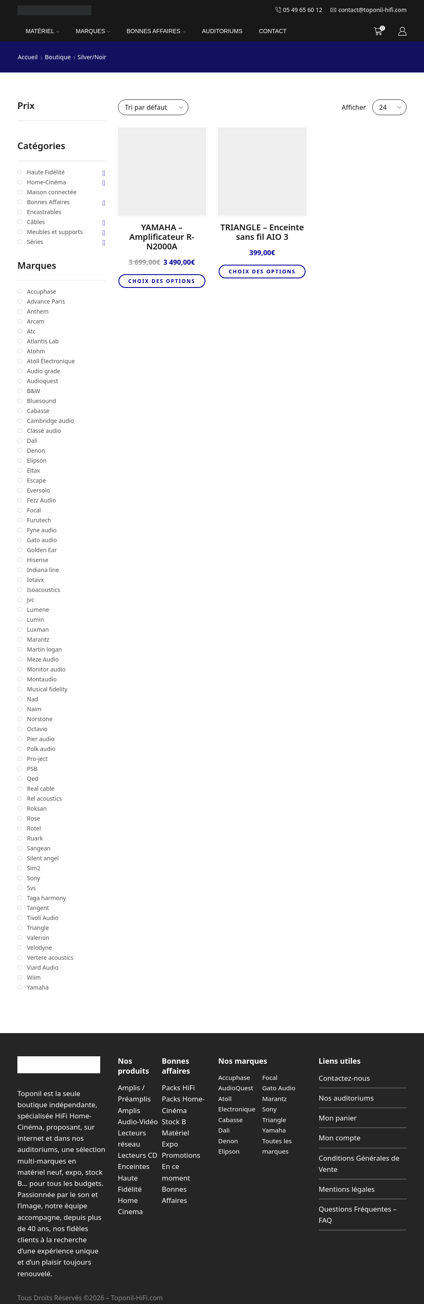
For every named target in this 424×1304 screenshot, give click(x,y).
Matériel (42, 31)
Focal (270, 1077)
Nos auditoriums (346, 1097)
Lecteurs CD (138, 1154)
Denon (228, 1140)
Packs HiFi (178, 1087)
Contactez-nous (344, 1077)
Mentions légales (347, 1188)
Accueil (27, 56)
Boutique (56, 56)
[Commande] (153, 107)
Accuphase (235, 1077)
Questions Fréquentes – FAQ (358, 1214)
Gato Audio (279, 1087)
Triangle (274, 1119)
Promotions (181, 1154)
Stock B (174, 1121)
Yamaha (274, 1129)
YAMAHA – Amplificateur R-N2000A (161, 236)
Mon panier (338, 1117)
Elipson (229, 1150)
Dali (224, 1129)
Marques (93, 31)
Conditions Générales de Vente (359, 1163)
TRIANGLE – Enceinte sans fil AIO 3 (262, 231)
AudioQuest (236, 1087)
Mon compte (340, 1137)
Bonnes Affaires (156, 31)
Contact (273, 31)
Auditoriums (222, 31)
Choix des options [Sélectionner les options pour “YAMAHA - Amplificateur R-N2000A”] (161, 285)
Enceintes (133, 1166)
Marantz (275, 1098)
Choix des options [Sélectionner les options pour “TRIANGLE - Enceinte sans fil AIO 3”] (262, 276)
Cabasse (231, 1119)
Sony (269, 1108)
